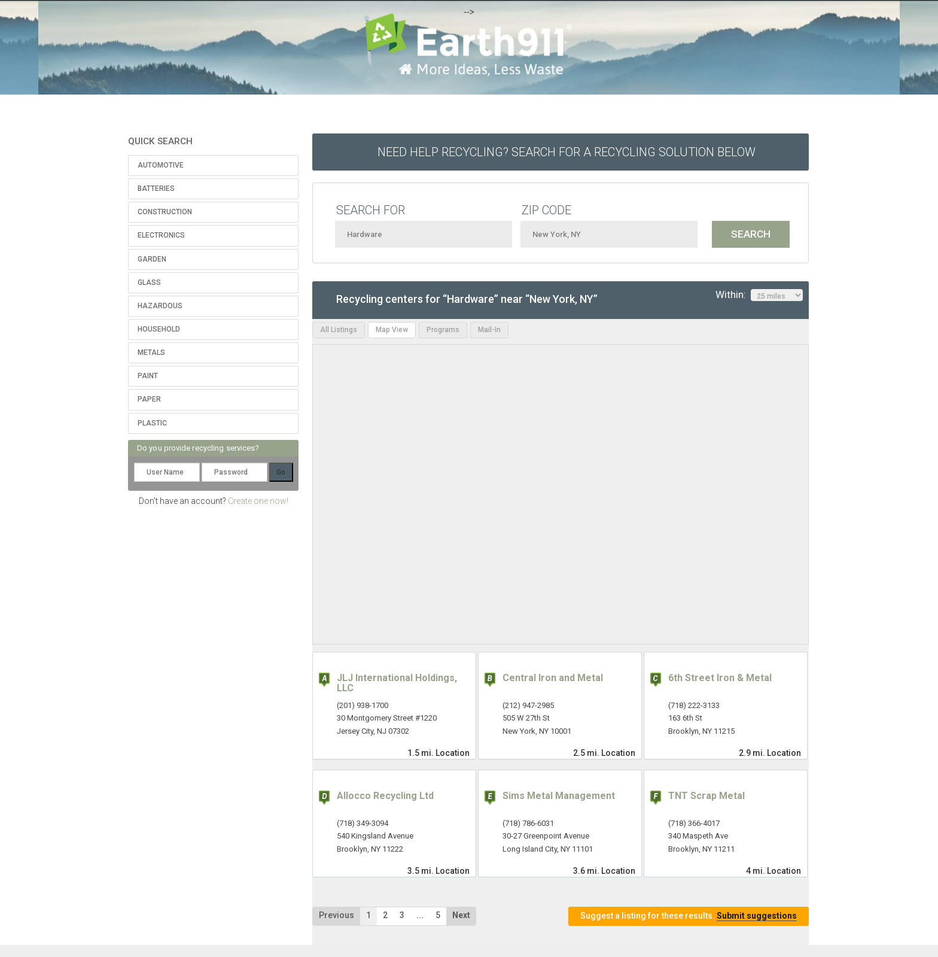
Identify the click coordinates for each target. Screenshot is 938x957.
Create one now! (258, 501)
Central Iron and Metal (552, 677)
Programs (443, 330)
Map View (392, 330)
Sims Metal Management (558, 795)
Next (461, 915)
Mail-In (489, 330)
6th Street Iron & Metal (720, 677)
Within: (759, 295)
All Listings (338, 330)
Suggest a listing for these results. (688, 916)
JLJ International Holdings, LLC (397, 683)
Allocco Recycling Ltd (385, 795)
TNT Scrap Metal (706, 795)
